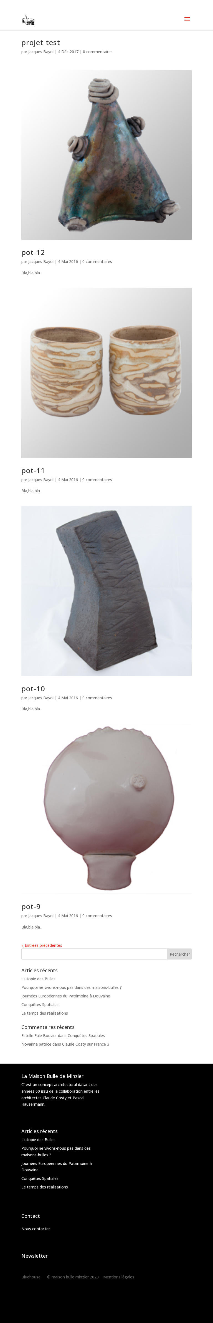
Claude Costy (55, 1097)
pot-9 (31, 906)
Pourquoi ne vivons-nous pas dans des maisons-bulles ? (71, 987)
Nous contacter (35, 1228)
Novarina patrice (36, 1044)
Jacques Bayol (41, 51)
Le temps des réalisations (44, 1013)
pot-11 (33, 470)
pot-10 (33, 688)
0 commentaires (98, 51)
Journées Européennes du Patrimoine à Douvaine (65, 996)
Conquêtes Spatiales (40, 1004)
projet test (40, 42)
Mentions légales (118, 1277)
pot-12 (33, 252)
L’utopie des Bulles (38, 978)
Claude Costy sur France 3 (85, 1044)
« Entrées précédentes (41, 945)
